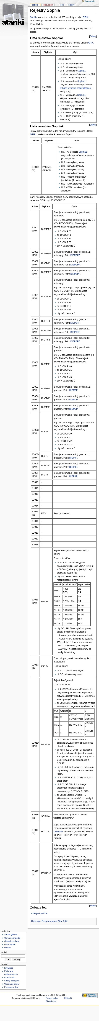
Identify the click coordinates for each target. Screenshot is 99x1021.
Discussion (48, 5)
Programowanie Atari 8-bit (54, 921)
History (71, 5)
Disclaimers (51, 1001)
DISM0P (73, 390)
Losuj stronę (9, 944)
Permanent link (11, 987)
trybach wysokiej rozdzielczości (75, 88)
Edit (62, 5)
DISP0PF (74, 323)
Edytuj (93, 36)
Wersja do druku (11, 984)
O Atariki (68, 998)
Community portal (12, 938)
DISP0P (73, 458)
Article (35, 5)
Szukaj (4, 952)
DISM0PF (75, 255)
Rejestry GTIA (40, 913)
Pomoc (7, 947)
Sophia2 (83, 152)
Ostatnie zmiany (11, 941)
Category (35, 921)
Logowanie (90, 1)
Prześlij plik (9, 977)
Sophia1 (81, 71)
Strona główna (10, 934)
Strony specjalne (11, 981)
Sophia (33, 17)
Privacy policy (52, 998)
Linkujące (8, 968)
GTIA (85, 17)
